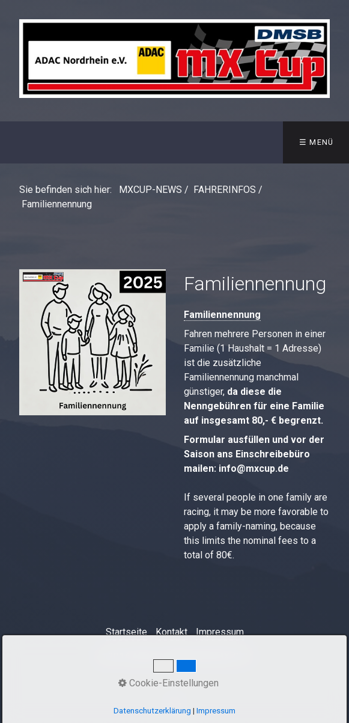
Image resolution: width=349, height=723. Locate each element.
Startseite (126, 632)
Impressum (220, 632)
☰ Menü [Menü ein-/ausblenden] (316, 142)
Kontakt (171, 632)
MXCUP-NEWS (150, 189)
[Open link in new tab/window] (92, 342)
